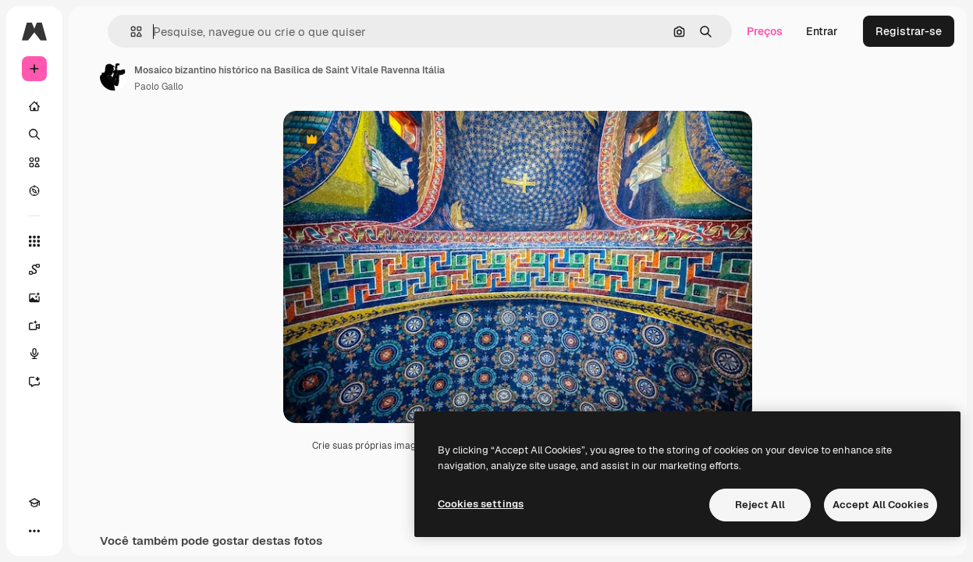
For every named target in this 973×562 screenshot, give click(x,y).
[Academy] (34, 502)
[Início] (34, 106)
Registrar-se (908, 31)
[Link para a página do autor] (114, 76)
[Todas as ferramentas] (34, 241)
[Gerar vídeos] (34, 325)
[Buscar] (34, 134)
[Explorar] (34, 190)
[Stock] (34, 162)
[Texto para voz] (34, 353)
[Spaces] (34, 269)
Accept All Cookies (881, 504)
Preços (765, 31)
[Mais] (34, 530)
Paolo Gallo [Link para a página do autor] (158, 86)
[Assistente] (34, 381)
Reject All (760, 504)
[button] (129, 31)
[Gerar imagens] (34, 297)
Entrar (822, 31)
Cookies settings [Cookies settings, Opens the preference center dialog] (481, 503)
